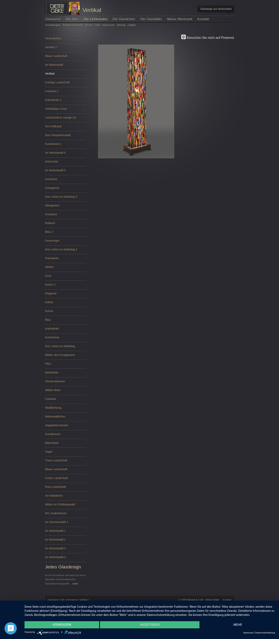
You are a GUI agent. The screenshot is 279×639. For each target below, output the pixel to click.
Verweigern (62, 625)
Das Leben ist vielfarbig (65, 348)
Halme (65, 304)
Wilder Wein (65, 392)
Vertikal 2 (65, 49)
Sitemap (121, 25)
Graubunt (65, 216)
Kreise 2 (65, 286)
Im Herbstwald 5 (65, 172)
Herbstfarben (65, 40)
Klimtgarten (65, 207)
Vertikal (65, 75)
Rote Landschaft (65, 488)
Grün (65, 277)
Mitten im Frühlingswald (65, 506)
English (132, 25)
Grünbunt (65, 180)
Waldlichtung (65, 409)
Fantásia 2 (65, 93)
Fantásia (65, 400)
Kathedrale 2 (65, 101)
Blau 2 (65, 233)
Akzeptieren (149, 625)
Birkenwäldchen (65, 418)
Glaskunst (53, 19)
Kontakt (203, 19)
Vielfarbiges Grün (65, 110)
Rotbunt (65, 224)
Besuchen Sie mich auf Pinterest (207, 37)
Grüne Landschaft (65, 479)
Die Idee (72, 19)
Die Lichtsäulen (95, 19)
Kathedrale (65, 330)
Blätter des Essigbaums (65, 356)
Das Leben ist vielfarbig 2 (65, 251)
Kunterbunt (65, 339)
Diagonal (65, 295)
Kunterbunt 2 (65, 145)
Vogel (65, 453)
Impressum (108, 25)
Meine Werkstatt (179, 19)
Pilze (65, 365)
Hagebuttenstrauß (65, 427)
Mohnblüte (65, 374)
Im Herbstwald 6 (65, 154)
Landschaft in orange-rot (65, 119)
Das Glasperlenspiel (65, 137)
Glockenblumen (65, 383)
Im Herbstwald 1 (65, 532)
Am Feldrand (65, 128)
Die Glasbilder (151, 19)
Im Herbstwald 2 (65, 541)
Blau (65, 321)
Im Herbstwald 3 (65, 550)
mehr (75, 583)
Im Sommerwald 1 (65, 523)
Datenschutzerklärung (265, 633)
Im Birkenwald (65, 66)
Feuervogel (65, 242)
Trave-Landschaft (65, 462)
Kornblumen (65, 435)
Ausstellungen (53, 25)
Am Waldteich (65, 497)
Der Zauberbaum (65, 515)
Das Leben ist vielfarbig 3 (65, 198)
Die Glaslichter (124, 19)
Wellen (65, 268)
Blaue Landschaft (65, 57)
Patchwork (65, 260)
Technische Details (73, 25)
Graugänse (65, 189)
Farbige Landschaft (65, 84)
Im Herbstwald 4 (65, 559)
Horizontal (65, 163)
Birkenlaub (65, 444)
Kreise (65, 312)
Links (98, 25)
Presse (89, 25)
